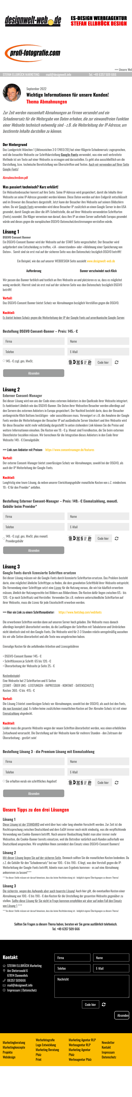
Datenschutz (29, 990)
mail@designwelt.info (19, 985)
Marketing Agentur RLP (82, 1039)
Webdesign (9, 1056)
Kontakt (106, 1047)
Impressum (13, 990)
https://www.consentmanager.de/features (69, 449)
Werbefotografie (45, 1039)
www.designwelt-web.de (101, 260)
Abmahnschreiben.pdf (15, 177)
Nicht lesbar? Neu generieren (116, 362)
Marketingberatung (14, 1042)
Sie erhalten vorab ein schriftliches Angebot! (31, 781)
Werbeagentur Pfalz (80, 1059)
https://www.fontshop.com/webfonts (80, 612)
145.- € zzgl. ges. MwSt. (19, 360)
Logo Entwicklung (46, 1044)
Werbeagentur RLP (80, 1044)
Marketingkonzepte (14, 1047)
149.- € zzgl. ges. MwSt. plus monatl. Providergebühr (27, 538)
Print (38, 1059)
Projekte (8, 1052)
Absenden (33, 373)
